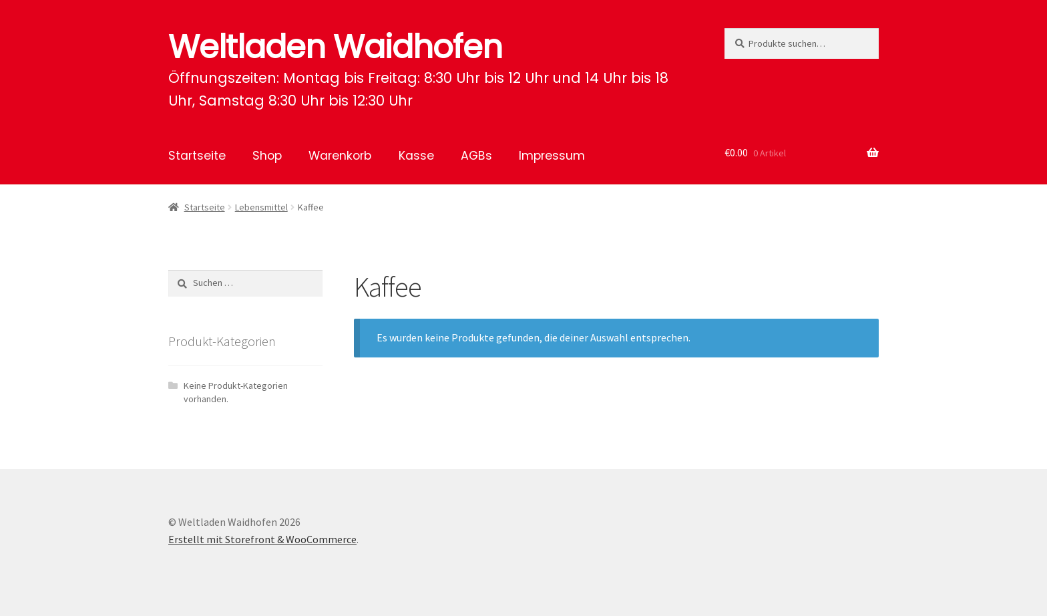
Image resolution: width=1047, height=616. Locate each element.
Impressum (552, 156)
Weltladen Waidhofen (335, 47)
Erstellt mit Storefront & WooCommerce (262, 539)
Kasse (416, 156)
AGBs (476, 156)
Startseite (197, 156)
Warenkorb (339, 156)
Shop (267, 156)
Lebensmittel (261, 207)
